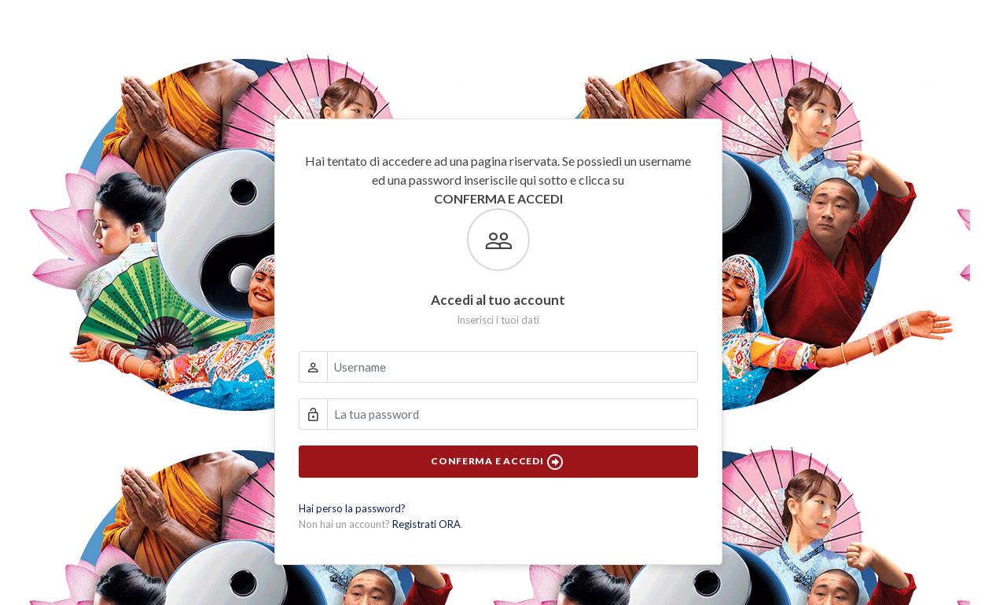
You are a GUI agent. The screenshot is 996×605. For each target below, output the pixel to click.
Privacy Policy (522, 570)
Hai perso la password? (352, 508)
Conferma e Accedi (498, 462)
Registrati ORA (426, 524)
